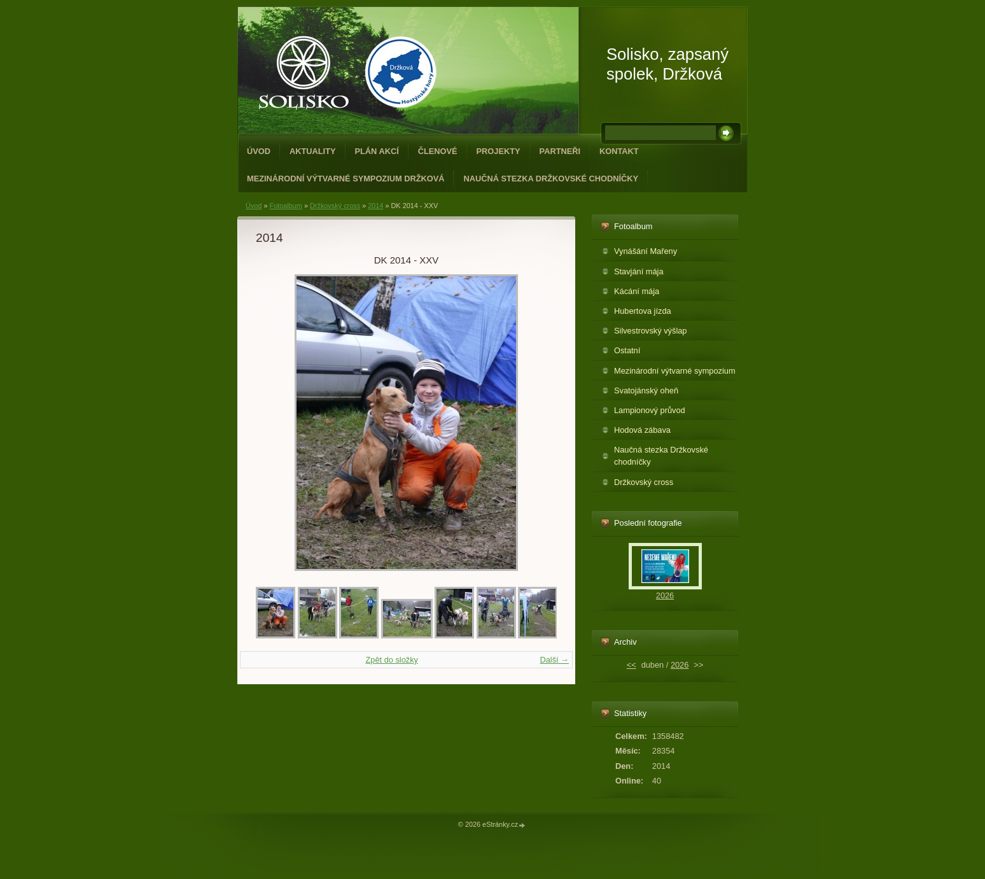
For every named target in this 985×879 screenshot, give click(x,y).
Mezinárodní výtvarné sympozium (675, 371)
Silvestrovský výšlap (650, 330)
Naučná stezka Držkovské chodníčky (550, 178)
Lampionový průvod (649, 410)
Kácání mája (636, 291)
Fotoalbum (285, 205)
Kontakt (619, 151)
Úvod (258, 151)
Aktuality (313, 151)
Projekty (498, 151)
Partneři (560, 151)
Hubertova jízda (642, 311)
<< (631, 665)
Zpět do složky (391, 660)
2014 (375, 205)
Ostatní (627, 350)
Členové (438, 151)
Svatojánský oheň (646, 390)
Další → (554, 660)
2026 (665, 595)
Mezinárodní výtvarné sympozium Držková (345, 178)
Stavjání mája (639, 271)
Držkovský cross (335, 205)
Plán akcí (377, 151)
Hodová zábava (642, 430)
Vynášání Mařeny (645, 251)
